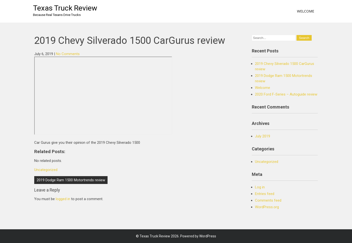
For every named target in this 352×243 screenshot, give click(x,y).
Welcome (305, 11)
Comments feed (268, 200)
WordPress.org (267, 207)
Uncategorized (45, 170)
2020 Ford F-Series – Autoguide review (286, 94)
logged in (63, 199)
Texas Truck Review (65, 8)
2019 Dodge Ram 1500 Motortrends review (71, 180)
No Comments (68, 54)
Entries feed (264, 194)
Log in (260, 187)
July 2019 (262, 136)
